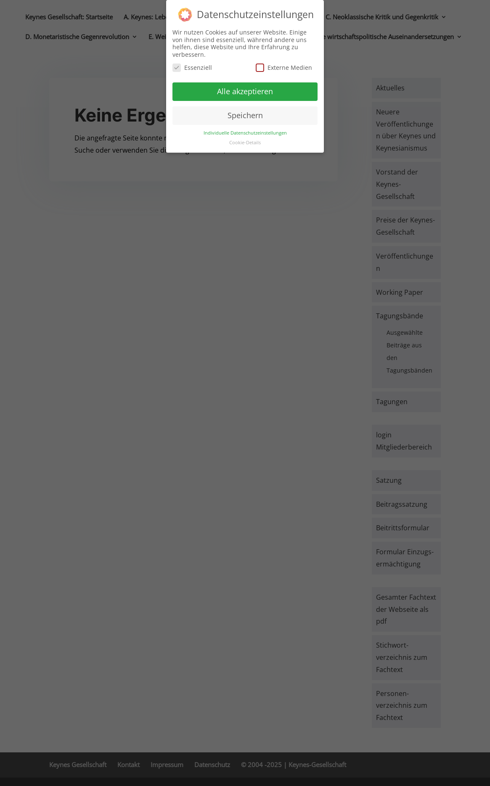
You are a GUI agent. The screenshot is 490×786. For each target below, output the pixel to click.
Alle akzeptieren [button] (245, 88)
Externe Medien (284, 65)
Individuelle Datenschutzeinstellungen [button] (245, 129)
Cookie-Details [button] (245, 139)
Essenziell (192, 65)
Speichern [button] (245, 112)
